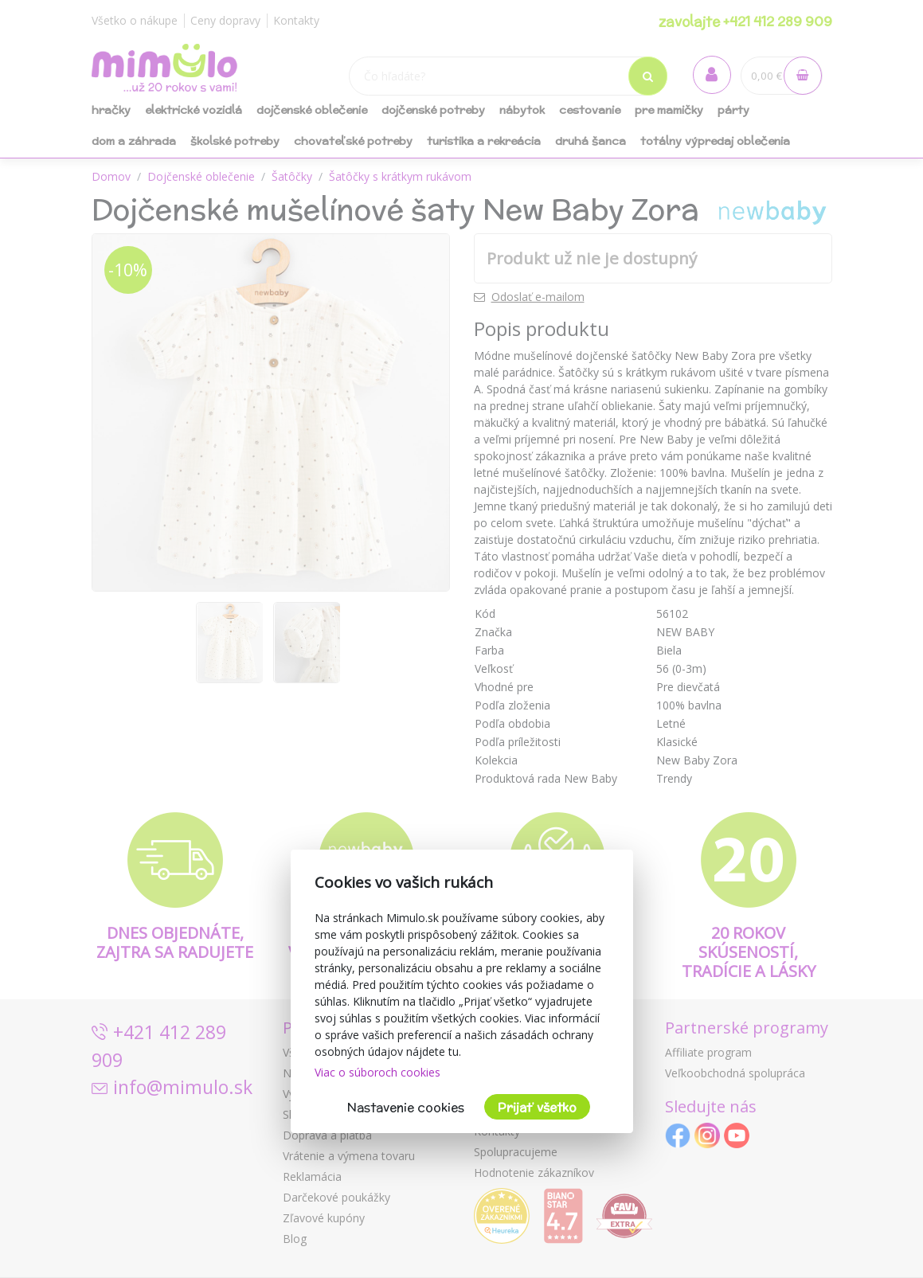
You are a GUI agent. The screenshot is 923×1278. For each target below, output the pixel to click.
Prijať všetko (537, 1107)
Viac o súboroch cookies (377, 1072)
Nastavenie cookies (405, 1107)
